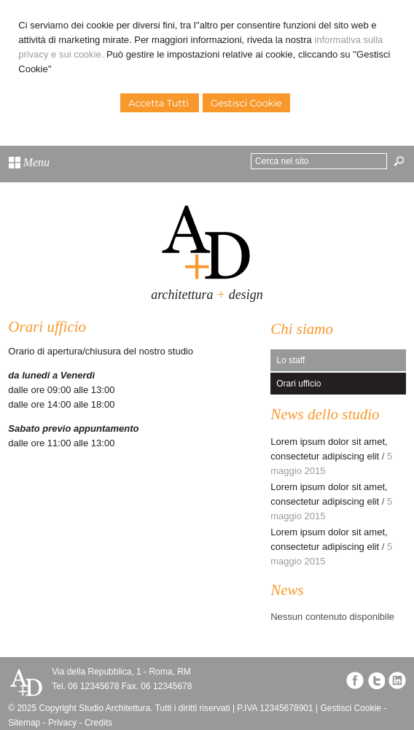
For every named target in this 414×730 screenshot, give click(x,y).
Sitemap (24, 723)
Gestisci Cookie (246, 103)
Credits (98, 723)
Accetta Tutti (159, 103)
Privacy (62, 723)
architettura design (206, 294)
